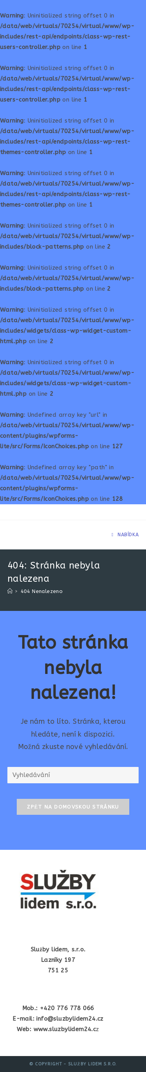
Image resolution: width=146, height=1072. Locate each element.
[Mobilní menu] (125, 534)
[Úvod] (9, 591)
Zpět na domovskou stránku (73, 807)
